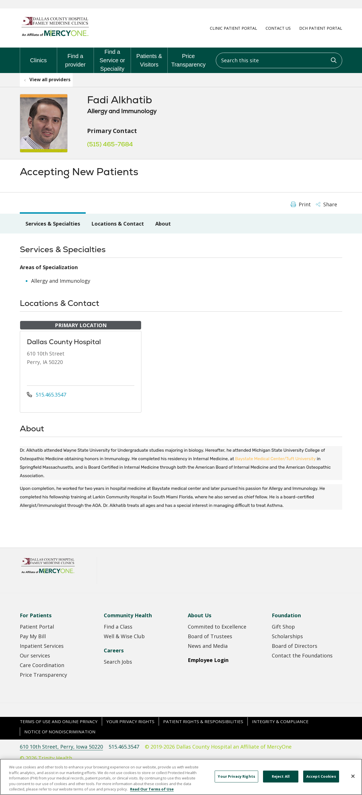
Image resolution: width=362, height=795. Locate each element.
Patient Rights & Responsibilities (203, 721)
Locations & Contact (117, 223)
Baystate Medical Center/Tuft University (275, 458)
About (163, 223)
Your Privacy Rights (130, 721)
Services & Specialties (52, 223)
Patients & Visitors (149, 58)
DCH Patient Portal (320, 28)
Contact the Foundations (302, 655)
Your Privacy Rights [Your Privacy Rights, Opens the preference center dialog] (236, 781)
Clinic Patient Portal (233, 28)
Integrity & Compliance (280, 721)
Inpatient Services (42, 645)
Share (326, 204)
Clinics (38, 55)
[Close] (353, 781)
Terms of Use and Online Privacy (59, 721)
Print (301, 204)
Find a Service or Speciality (112, 60)
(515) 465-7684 (110, 144)
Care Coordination (42, 665)
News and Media (208, 645)
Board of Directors (294, 645)
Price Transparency (188, 58)
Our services (35, 655)
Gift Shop (283, 626)
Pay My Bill (33, 636)
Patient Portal (37, 626)
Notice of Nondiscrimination (60, 731)
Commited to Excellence (217, 626)
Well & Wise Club (124, 636)
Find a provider (75, 58)
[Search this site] (279, 60)
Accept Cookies (321, 781)
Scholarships (287, 636)
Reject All (281, 781)
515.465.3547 (46, 394)
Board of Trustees (210, 636)
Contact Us (278, 28)
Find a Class (118, 626)
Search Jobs (118, 661)
